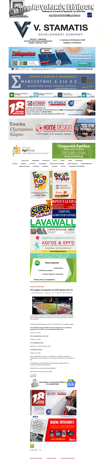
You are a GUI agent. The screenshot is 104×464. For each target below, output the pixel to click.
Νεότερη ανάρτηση (36, 458)
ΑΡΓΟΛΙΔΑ (32, 163)
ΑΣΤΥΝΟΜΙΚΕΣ (42, 163)
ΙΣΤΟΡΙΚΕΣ (54, 166)
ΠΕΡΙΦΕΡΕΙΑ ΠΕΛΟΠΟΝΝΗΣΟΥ (77, 166)
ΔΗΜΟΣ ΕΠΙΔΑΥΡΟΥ (72, 163)
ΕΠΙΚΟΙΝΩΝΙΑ (79, 160)
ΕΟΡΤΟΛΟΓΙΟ (46, 160)
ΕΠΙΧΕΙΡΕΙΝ (36, 166)
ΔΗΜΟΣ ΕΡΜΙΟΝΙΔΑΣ (86, 163)
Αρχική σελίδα (51, 458)
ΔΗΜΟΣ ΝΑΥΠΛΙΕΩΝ (24, 166)
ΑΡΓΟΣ (54, 292)
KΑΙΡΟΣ (70, 160)
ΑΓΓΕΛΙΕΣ (14, 163)
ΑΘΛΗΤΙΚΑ (23, 163)
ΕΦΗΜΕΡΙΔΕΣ (35, 160)
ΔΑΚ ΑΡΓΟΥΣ (59, 292)
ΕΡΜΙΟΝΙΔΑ (45, 166)
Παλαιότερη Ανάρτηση (68, 458)
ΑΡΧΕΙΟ (62, 160)
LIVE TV (55, 160)
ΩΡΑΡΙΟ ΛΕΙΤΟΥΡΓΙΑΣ (67, 292)
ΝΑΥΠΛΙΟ (63, 166)
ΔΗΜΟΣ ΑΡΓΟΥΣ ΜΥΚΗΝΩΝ (57, 163)
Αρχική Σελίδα (25, 160)
